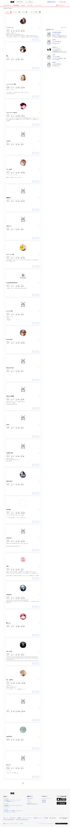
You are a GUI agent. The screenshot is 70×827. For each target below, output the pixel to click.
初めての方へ (30, 798)
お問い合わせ (12, 817)
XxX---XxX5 (9, 651)
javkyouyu (9, 537)
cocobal (8, 141)
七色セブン (9, 226)
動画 (4, 823)
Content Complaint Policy (8, 819)
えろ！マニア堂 (10, 254)
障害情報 (44, 802)
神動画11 (8, 197)
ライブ (7, 823)
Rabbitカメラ (55, 47)
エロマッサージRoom (11, 112)
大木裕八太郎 (9, 452)
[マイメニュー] (60, 5)
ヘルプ (28, 800)
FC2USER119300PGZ (56, 32)
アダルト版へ (62, 1)
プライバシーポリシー (27, 817)
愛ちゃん (8, 623)
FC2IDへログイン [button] (52, 1)
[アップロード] (7, 5)
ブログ (21, 823)
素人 (7, 55)
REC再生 (8, 509)
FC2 (6, 2)
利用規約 (44, 800)
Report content (52, 817)
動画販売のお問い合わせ (32, 803)
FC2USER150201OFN (11, 282)
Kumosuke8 (9, 339)
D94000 (54, 39)
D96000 (54, 62)
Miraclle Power (10, 367)
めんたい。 (9, 764)
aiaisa (7, 424)
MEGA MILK (9, 481)
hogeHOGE (9, 736)
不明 (7, 566)
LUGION (5, 8)
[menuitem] (24, 5)
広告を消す (65, 27)
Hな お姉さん (10, 679)
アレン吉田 (9, 169)
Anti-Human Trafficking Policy (22, 819)
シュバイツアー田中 (11, 84)
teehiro (53, 54)
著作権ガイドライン (38, 817)
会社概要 (19, 817)
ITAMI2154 (9, 594)
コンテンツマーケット (14, 823)
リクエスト (29, 802)
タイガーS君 (9, 311)
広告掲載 (46, 817)
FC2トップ (5, 817)
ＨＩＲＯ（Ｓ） (10, 27)
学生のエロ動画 (10, 396)
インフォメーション (46, 798)
